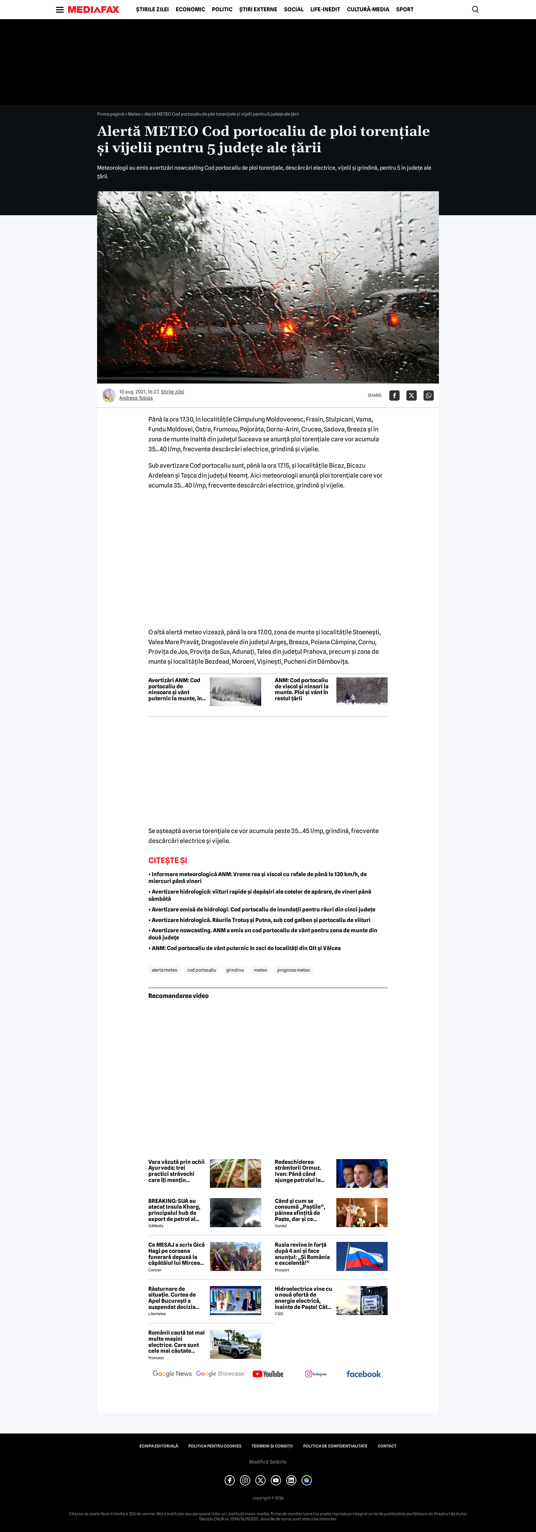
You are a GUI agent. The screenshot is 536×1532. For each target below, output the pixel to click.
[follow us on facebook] (364, 1374)
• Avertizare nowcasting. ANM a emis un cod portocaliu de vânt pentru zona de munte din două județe (262, 934)
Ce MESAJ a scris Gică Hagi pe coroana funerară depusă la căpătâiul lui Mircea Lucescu (176, 1254)
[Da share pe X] (411, 395)
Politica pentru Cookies (214, 1446)
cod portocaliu (201, 970)
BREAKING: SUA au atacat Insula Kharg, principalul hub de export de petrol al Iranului (174, 1210)
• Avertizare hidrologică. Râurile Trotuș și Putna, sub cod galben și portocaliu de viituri (259, 920)
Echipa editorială (158, 1446)
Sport (405, 9)
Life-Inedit (325, 9)
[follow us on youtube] (268, 1375)
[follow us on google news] (172, 1375)
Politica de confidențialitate (335, 1446)
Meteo (134, 114)
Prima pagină (110, 114)
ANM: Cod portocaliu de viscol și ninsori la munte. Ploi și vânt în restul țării (302, 689)
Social (294, 9)
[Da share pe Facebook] (394, 395)
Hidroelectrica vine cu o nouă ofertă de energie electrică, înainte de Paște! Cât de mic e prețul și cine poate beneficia (303, 1298)
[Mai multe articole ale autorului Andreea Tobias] (109, 395)
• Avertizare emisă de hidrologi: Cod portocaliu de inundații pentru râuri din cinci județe (261, 909)
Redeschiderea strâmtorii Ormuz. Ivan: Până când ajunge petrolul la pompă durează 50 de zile (302, 1171)
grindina (235, 970)
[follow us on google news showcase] (220, 1375)
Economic (190, 9)
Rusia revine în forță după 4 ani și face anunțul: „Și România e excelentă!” (302, 1254)
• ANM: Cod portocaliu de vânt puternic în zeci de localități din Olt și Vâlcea (244, 948)
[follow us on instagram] (316, 1375)
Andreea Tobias (136, 398)
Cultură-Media (368, 9)
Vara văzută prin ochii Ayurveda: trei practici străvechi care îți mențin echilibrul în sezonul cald (176, 1171)
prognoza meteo (293, 970)
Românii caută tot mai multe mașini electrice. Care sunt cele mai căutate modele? (176, 1342)
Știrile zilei (152, 9)
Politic (222, 9)
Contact (387, 1446)
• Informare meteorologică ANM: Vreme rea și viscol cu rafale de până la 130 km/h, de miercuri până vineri (257, 878)
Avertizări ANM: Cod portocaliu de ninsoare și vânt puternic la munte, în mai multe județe (175, 689)
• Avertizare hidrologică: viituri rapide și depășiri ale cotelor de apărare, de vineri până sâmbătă (259, 895)
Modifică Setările (268, 1462)
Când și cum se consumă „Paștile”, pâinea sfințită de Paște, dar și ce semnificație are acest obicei (303, 1210)
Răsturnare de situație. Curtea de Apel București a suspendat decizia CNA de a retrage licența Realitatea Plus (177, 1298)
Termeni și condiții (272, 1446)
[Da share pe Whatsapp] (429, 395)
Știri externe (258, 9)
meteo (260, 970)
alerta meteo (164, 970)
